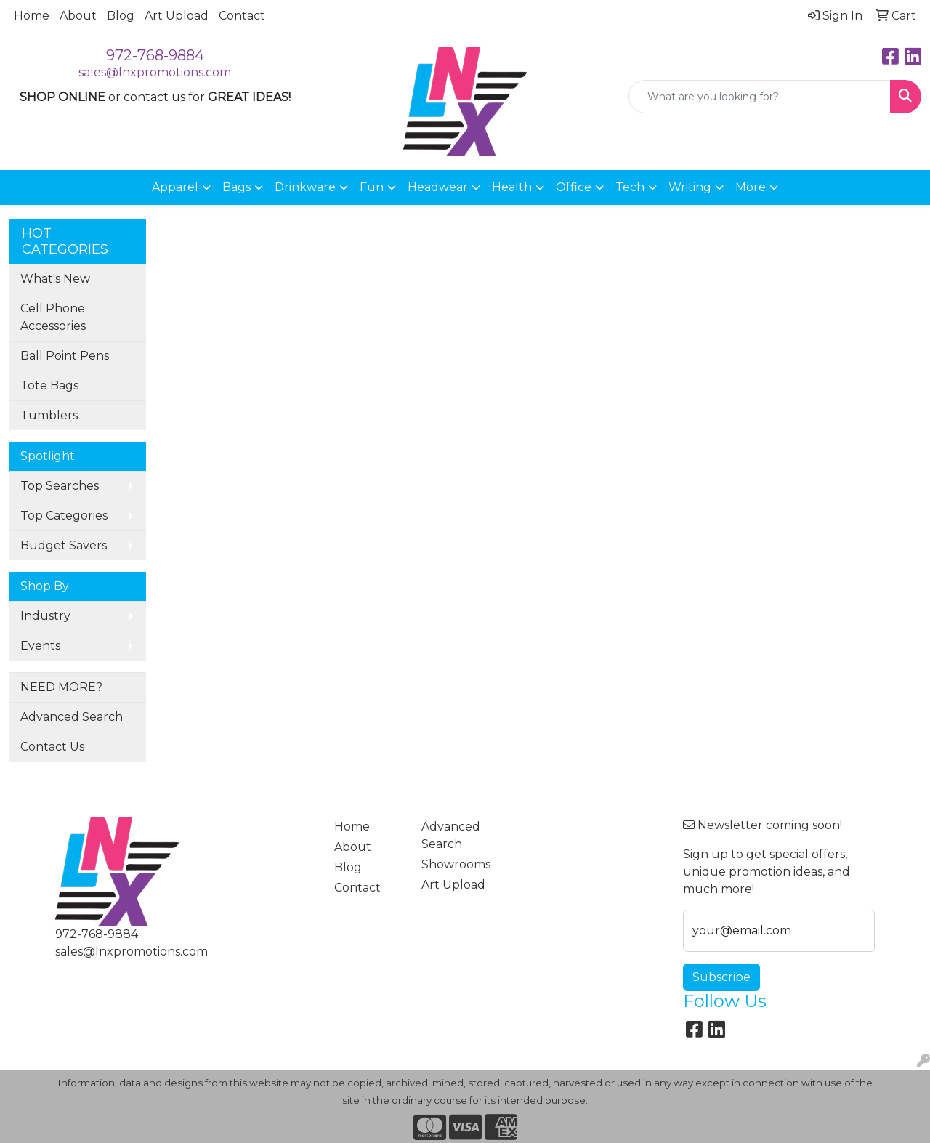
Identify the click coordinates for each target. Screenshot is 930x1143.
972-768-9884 (155, 55)
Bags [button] (236, 187)
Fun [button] (372, 187)
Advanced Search (71, 717)
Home (31, 16)
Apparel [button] (175, 187)
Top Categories (64, 515)
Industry (45, 616)
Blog (120, 16)
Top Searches (59, 486)
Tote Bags (49, 385)
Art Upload (177, 16)
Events (40, 646)
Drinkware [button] (305, 187)
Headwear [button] (438, 187)
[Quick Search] (759, 96)
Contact (242, 16)
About (78, 16)
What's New (55, 279)
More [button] (750, 187)
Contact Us (52, 747)
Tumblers (49, 415)
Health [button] (512, 187)
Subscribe (721, 977)
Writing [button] (689, 187)
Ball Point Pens (64, 356)
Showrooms (455, 864)
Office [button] (573, 187)
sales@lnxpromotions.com (154, 72)
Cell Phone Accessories (53, 317)
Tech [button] (629, 187)
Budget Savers (63, 545)
